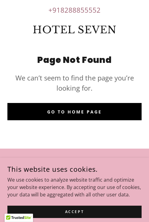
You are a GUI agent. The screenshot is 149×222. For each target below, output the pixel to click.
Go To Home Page (74, 112)
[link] (74, 30)
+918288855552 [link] (74, 9)
